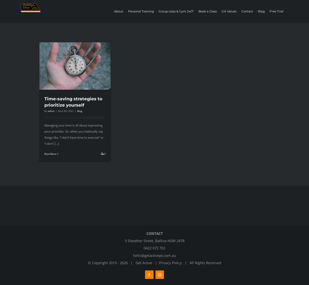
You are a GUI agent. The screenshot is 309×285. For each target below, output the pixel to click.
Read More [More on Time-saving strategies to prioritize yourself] (50, 154)
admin (51, 111)
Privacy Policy (170, 262)
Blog (79, 111)
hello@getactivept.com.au (154, 255)
